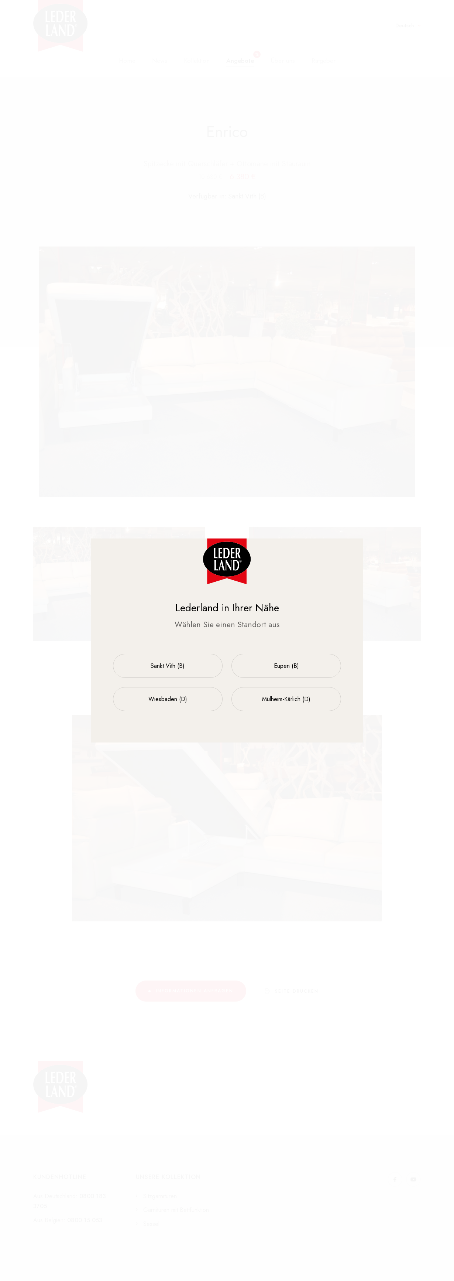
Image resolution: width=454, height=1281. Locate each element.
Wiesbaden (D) (167, 699)
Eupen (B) (286, 666)
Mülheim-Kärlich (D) (286, 699)
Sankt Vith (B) (168, 666)
